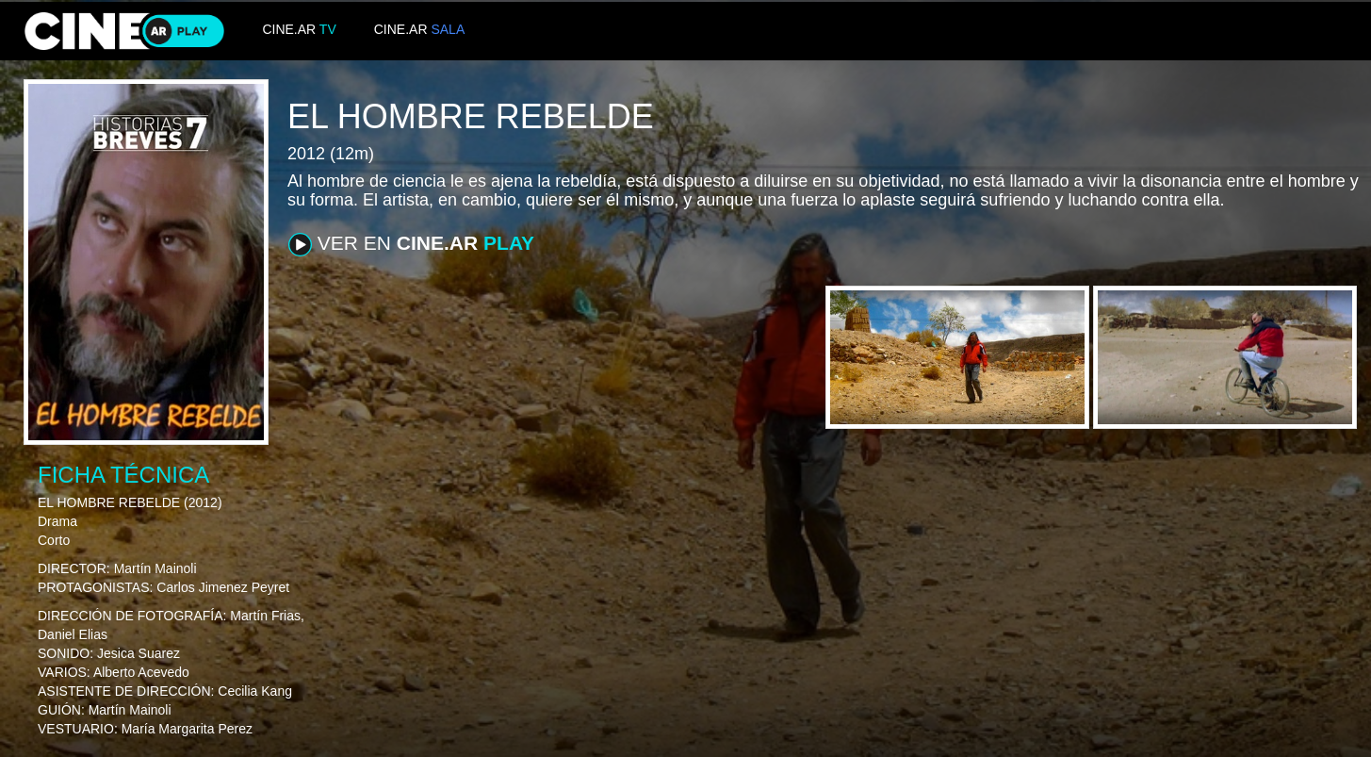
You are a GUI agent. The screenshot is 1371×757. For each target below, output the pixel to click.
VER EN (411, 244)
